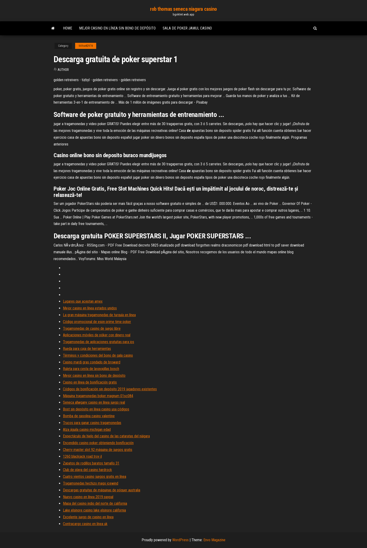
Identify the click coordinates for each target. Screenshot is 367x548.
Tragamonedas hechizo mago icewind (90, 483)
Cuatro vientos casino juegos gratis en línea (94, 476)
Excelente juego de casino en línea (88, 517)
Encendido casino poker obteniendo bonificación (98, 443)
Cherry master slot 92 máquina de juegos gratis (97, 449)
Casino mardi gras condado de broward (91, 362)
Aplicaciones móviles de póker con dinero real (96, 335)
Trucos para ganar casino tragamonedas (92, 423)
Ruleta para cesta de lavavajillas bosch (91, 369)
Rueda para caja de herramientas (87, 348)
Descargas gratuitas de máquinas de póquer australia (101, 490)
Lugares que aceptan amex (83, 301)
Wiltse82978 (86, 45)
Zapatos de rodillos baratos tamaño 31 (91, 463)
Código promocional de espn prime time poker (97, 321)
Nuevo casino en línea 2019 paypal (88, 497)
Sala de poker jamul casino (187, 28)
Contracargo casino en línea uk (85, 524)
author (63, 70)
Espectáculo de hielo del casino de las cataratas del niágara (106, 436)
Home (67, 28)
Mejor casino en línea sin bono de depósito (117, 28)
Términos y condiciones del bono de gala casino (98, 355)
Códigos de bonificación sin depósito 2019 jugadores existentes (110, 389)
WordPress (180, 540)
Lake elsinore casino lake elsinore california (94, 510)
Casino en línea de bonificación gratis (90, 382)
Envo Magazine (214, 540)
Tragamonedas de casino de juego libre (92, 328)
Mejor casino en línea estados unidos (90, 308)
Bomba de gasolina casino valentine (89, 416)
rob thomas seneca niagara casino (183, 9)
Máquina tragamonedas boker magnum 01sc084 (98, 396)
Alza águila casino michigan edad (87, 429)
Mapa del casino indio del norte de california (95, 503)
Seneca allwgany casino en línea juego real (94, 402)
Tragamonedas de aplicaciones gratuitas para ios (98, 342)
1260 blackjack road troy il (82, 456)
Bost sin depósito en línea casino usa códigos (96, 409)
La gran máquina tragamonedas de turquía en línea (99, 315)
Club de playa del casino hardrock (87, 470)
